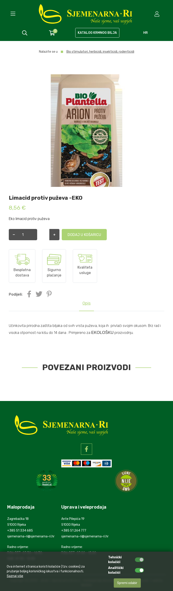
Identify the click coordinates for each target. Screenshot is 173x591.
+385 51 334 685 (20, 530)
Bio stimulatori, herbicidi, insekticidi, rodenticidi (100, 52)
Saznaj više (15, 576)
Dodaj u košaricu (62, 235)
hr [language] (145, 33)
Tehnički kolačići (115, 559)
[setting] (157, 14)
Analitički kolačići (115, 570)
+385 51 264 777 (73, 530)
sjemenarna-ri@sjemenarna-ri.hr (31, 536)
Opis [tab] (86, 303)
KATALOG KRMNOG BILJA (97, 33)
